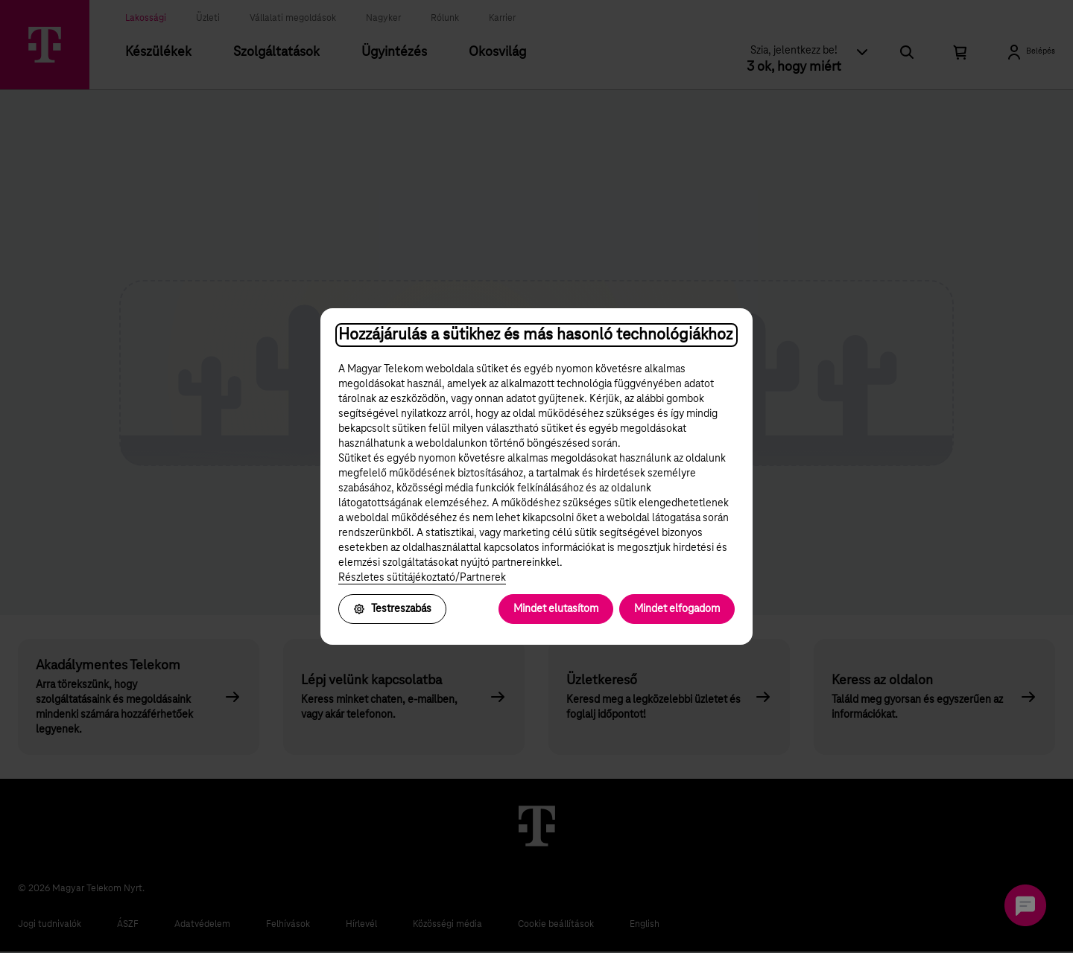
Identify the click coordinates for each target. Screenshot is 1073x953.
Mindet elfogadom (677, 609)
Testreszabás (392, 609)
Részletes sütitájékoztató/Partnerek (422, 578)
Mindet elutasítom (555, 609)
